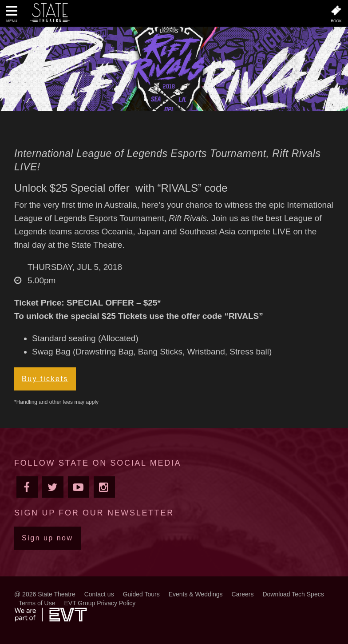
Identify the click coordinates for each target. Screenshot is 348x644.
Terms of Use (37, 603)
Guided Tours (141, 594)
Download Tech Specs (293, 594)
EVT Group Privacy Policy (99, 603)
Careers (243, 594)
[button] (12, 15)
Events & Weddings (196, 594)
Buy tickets (45, 378)
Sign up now (47, 538)
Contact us (99, 594)
